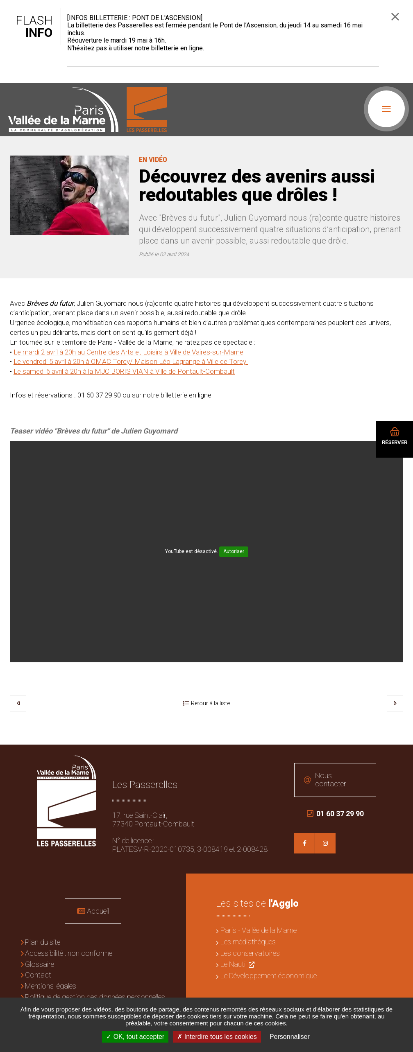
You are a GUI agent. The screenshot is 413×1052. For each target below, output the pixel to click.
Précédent (18, 703)
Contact (38, 975)
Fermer (395, 16)
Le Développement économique (268, 975)
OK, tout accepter (135, 1036)
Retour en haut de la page (400, 757)
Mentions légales (50, 986)
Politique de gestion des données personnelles (95, 997)
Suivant (395, 703)
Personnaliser (290, 1036)
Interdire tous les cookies (216, 1036)
